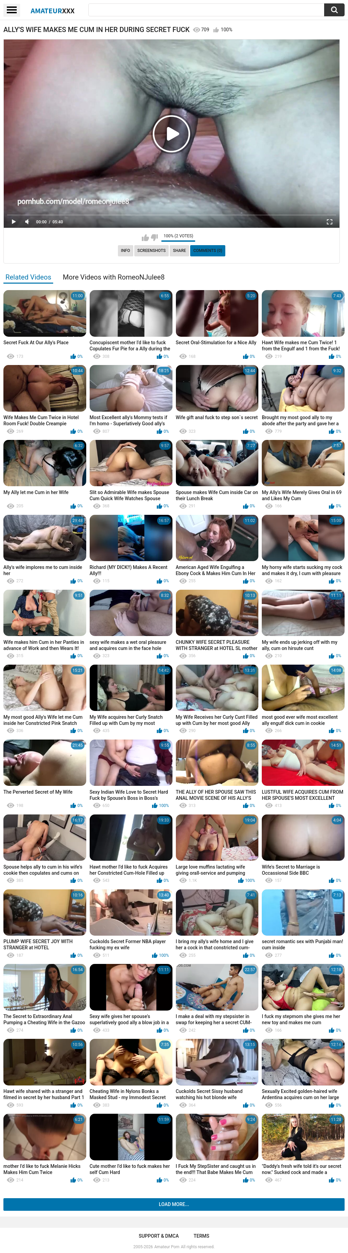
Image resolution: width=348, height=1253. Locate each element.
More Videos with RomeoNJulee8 (114, 277)
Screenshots (151, 250)
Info (125, 250)
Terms (201, 1236)
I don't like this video (154, 237)
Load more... (174, 1204)
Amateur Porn (167, 1246)
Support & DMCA (159, 1236)
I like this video (145, 237)
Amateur (53, 10)
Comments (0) (207, 250)
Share (179, 250)
